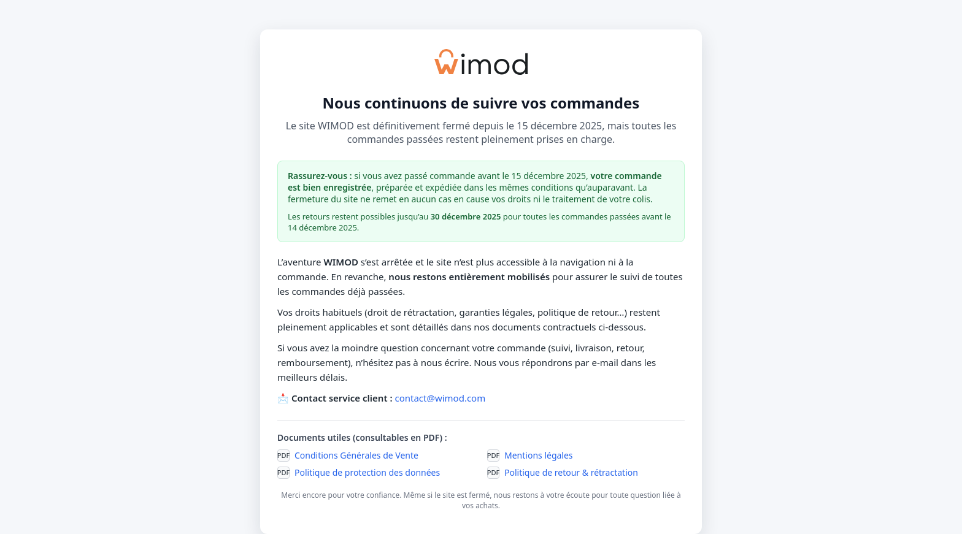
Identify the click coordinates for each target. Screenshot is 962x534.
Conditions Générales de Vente (356, 455)
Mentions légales (538, 455)
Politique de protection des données (367, 472)
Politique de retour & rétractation (571, 472)
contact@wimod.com (439, 398)
